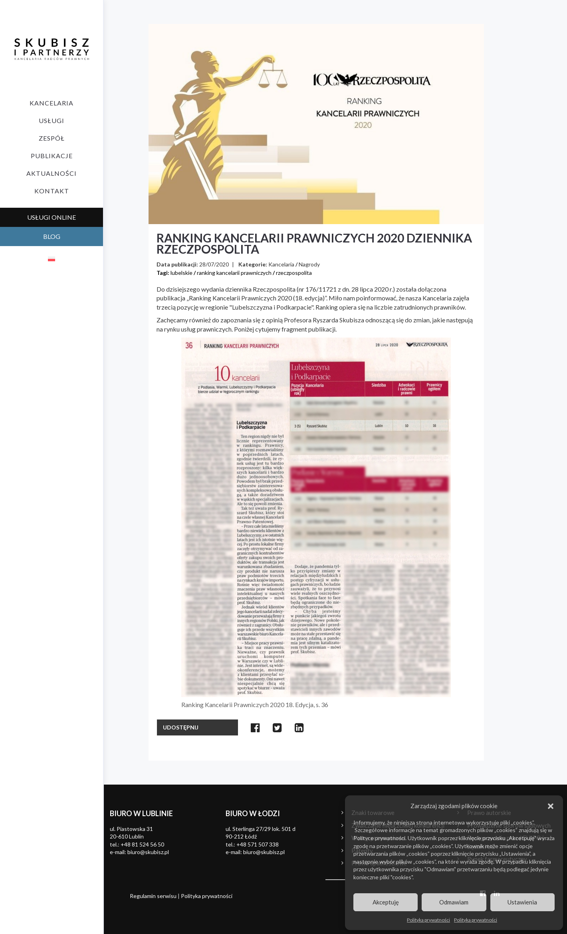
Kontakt (51, 191)
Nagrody (309, 264)
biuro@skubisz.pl (148, 852)
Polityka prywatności (428, 920)
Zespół (52, 138)
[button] (551, 806)
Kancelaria (51, 103)
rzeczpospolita (294, 272)
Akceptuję (386, 902)
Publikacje (52, 155)
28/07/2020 (214, 264)
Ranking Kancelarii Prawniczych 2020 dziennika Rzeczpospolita (314, 243)
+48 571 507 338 (257, 844)
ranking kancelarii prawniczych (234, 272)
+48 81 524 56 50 (142, 844)
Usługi (51, 120)
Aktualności (51, 173)
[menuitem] (51, 258)
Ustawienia (522, 902)
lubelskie (181, 272)
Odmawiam (453, 902)
